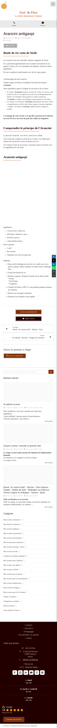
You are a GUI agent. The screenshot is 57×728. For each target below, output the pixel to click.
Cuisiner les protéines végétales (14, 556)
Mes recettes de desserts (11, 520)
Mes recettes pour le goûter (12, 574)
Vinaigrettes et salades (11, 601)
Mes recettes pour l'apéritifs (12, 560)
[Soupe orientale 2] (28, 433)
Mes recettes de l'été (10, 551)
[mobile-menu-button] (53, 4)
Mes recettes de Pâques (11, 588)
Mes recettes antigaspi (11, 529)
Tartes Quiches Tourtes (11, 610)
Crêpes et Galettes (9, 597)
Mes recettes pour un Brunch (13, 542)
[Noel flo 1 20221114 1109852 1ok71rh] (28, 475)
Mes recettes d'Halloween (12, 583)
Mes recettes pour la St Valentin (14, 592)
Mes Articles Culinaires (11, 524)
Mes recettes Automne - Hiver (13, 547)
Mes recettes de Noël (10, 569)
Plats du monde (8, 606)
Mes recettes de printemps (12, 538)
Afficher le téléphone (30, 660)
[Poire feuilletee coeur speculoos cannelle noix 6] (28, 392)
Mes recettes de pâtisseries (12, 533)
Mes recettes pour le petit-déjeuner (15, 579)
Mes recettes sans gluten (11, 565)
